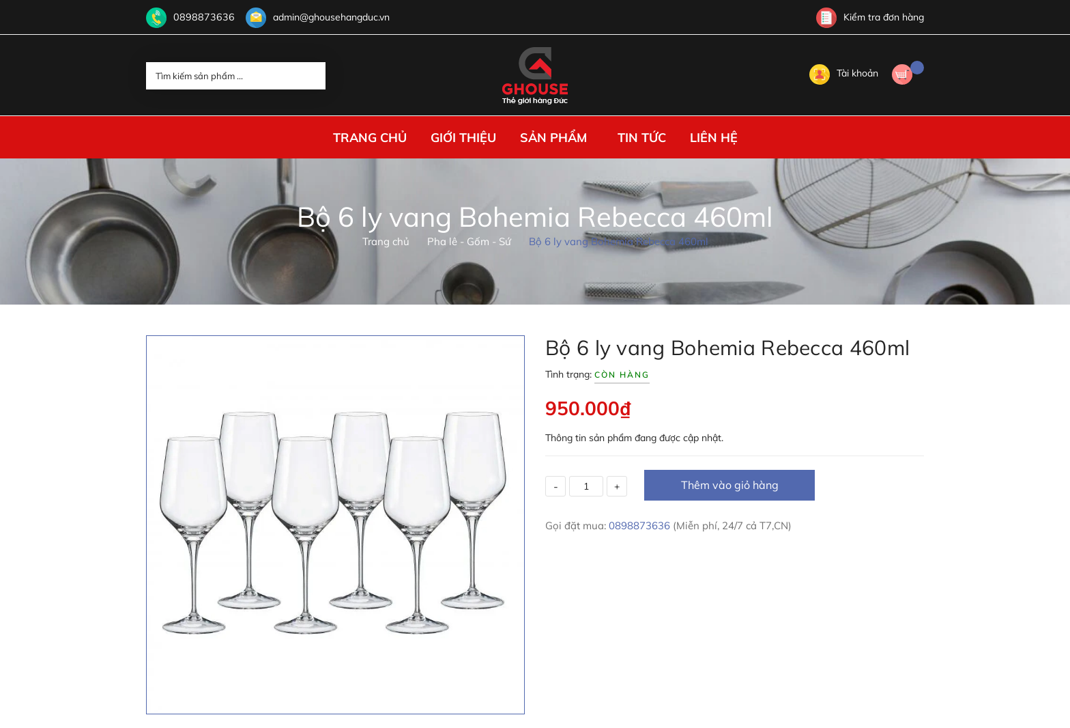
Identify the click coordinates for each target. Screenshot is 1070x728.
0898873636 (200, 17)
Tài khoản (843, 73)
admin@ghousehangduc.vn (324, 17)
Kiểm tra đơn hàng (870, 17)
